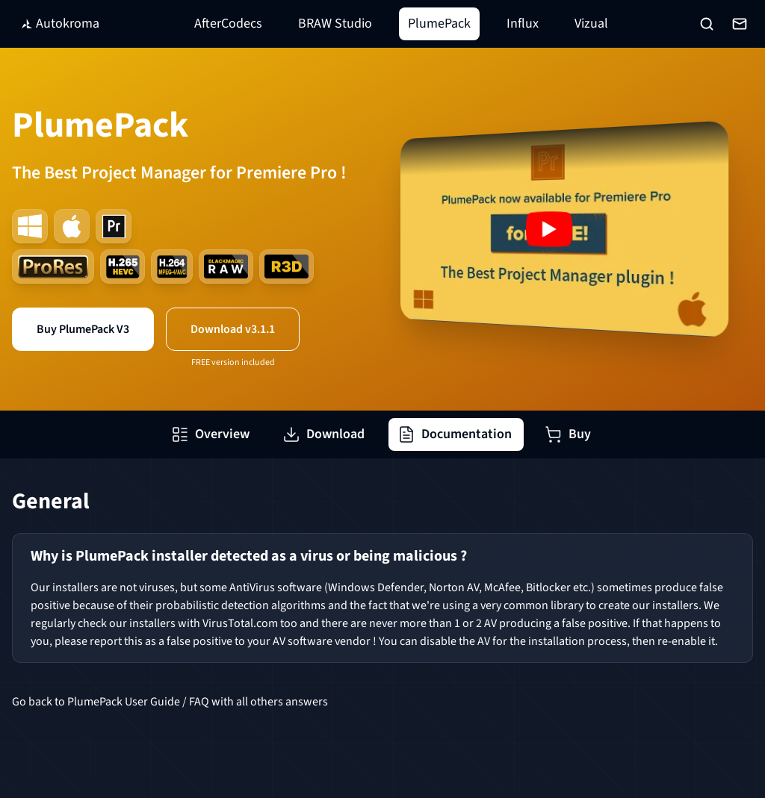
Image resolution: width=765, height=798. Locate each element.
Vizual (591, 23)
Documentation (454, 434)
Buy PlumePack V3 (83, 329)
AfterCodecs (228, 23)
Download (323, 434)
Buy (568, 434)
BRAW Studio (335, 23)
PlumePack (439, 23)
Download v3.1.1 (233, 329)
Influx (523, 23)
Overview (210, 434)
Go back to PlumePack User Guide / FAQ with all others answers (170, 701)
